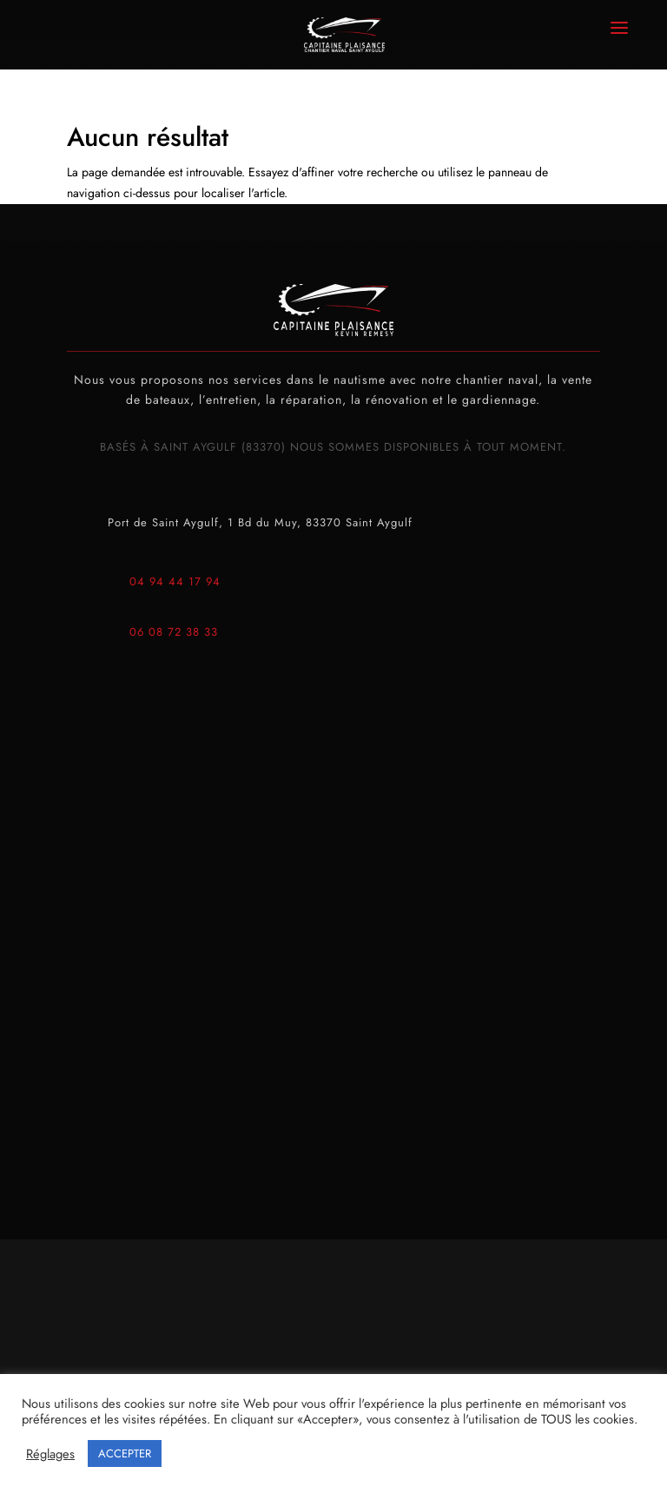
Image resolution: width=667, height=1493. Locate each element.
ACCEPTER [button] (124, 1453)
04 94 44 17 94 (175, 581)
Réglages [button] (50, 1454)
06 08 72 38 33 (173, 632)
